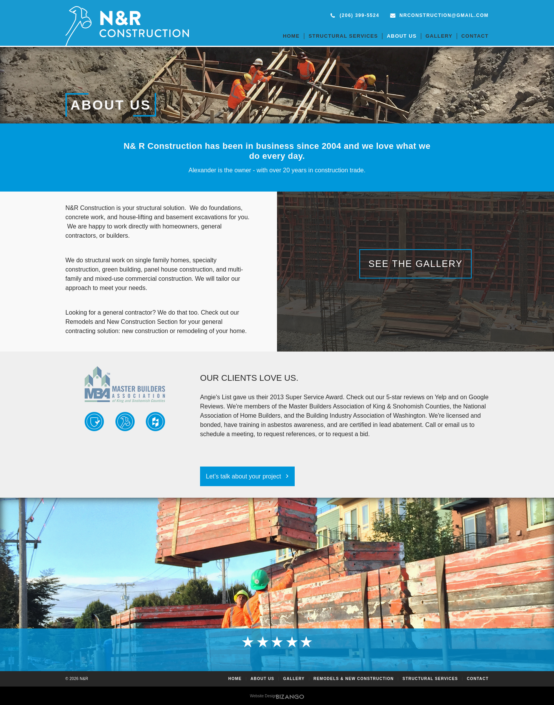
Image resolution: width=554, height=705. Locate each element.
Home (291, 36)
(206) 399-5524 (359, 15)
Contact (475, 36)
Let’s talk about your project (243, 476)
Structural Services (343, 36)
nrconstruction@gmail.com (444, 15)
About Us (402, 36)
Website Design (263, 696)
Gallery (439, 36)
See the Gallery (416, 263)
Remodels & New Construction (354, 679)
